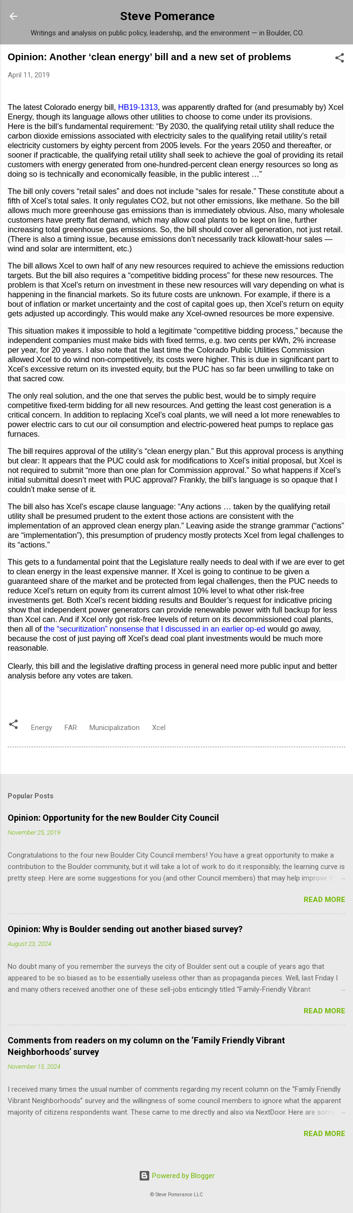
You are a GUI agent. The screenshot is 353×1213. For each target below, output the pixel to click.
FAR (71, 727)
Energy (41, 727)
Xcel (158, 727)
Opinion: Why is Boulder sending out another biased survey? (125, 929)
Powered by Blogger (177, 1175)
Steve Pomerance (167, 16)
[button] (339, 59)
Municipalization (114, 727)
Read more (324, 899)
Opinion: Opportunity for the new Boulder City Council (113, 818)
